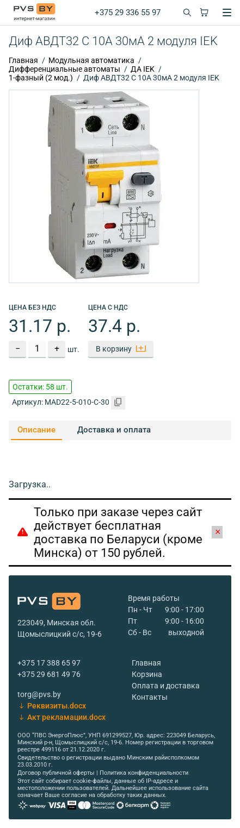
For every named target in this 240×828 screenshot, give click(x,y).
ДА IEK (143, 69)
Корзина (147, 674)
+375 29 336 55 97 (128, 12)
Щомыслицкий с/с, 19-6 (59, 634)
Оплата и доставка (166, 685)
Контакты (150, 697)
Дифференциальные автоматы (64, 69)
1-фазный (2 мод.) (41, 77)
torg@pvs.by (39, 694)
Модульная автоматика (91, 60)
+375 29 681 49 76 (49, 674)
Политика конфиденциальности (144, 772)
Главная (23, 60)
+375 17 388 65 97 (49, 662)
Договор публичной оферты (56, 772)
